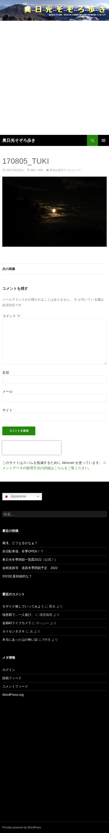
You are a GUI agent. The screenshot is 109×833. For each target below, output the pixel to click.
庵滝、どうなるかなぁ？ (20, 543)
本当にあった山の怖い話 (20, 639)
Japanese (15, 496)
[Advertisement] (54, 78)
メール (7, 391)
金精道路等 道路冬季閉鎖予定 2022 (30, 568)
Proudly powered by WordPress (21, 827)
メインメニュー (103, 140)
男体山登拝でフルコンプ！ (66, 170)
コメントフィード (15, 686)
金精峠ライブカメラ (16, 623)
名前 (5, 372)
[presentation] (31, 448)
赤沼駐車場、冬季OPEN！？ (23, 551)
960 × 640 (37, 170)
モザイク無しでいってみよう (23, 606)
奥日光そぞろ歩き (18, 140)
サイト (7, 410)
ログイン (8, 670)
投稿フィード (12, 678)
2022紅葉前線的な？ (17, 576)
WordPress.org (13, 695)
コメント (11, 316)
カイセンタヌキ (13, 631)
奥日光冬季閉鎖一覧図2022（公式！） (30, 559)
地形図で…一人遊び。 (18, 615)
